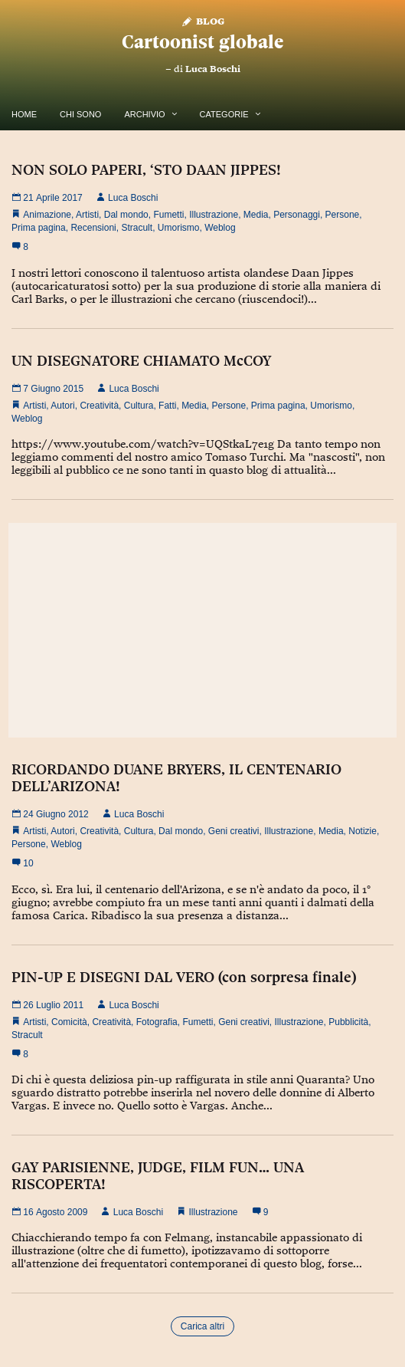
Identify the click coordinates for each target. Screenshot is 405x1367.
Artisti (87, 214)
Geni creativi (234, 831)
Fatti (167, 405)
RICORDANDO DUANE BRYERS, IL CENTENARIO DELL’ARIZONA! (176, 777)
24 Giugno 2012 (50, 814)
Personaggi (296, 214)
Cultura (139, 405)
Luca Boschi (212, 69)
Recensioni (93, 227)
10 (22, 863)
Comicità (69, 1022)
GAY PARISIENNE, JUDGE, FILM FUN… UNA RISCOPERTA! (157, 1175)
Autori (62, 405)
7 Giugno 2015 (47, 388)
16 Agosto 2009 (49, 1212)
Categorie (224, 114)
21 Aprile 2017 (47, 197)
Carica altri (202, 1326)
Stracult (136, 227)
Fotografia (157, 1022)
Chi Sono (80, 114)
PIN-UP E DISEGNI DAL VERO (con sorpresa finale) (183, 977)
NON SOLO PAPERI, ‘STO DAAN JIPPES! (146, 169)
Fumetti (168, 214)
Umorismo (179, 227)
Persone (342, 214)
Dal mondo (126, 214)
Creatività (99, 405)
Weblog (219, 227)
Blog (202, 20)
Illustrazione (213, 214)
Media (256, 214)
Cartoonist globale (202, 42)
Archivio (144, 114)
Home (24, 114)
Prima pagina (38, 227)
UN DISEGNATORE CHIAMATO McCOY (141, 360)
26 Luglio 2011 (47, 1005)
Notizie (362, 831)
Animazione (47, 214)
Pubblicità (348, 1022)
